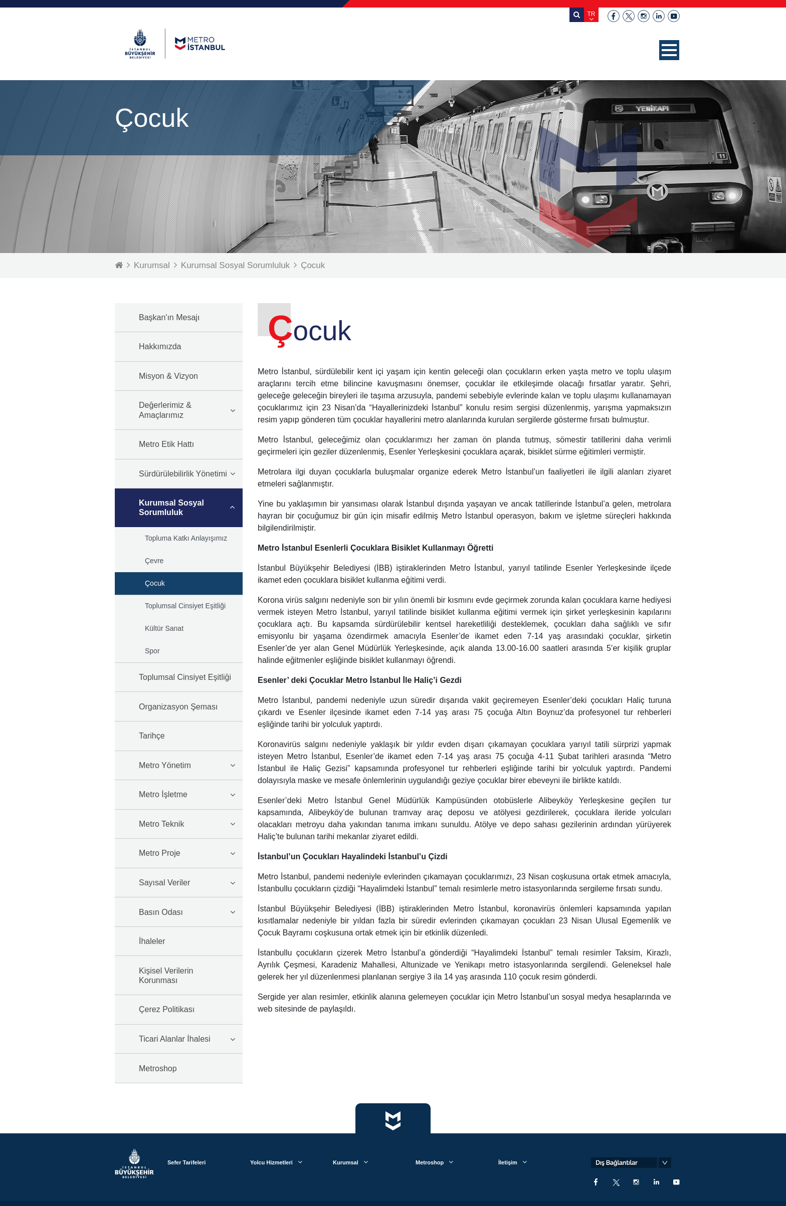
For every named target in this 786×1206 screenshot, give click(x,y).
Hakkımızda (160, 346)
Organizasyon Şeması (178, 706)
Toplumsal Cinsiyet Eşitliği (185, 606)
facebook (614, 16)
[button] (669, 50)
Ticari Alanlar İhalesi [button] (175, 1039)
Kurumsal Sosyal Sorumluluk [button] (171, 508)
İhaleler (152, 941)
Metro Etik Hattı (166, 444)
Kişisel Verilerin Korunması (166, 976)
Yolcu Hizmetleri (271, 1162)
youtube (674, 16)
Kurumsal (152, 265)
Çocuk (313, 265)
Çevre (154, 561)
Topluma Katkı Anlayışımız (186, 538)
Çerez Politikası (166, 1009)
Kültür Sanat (164, 628)
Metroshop (158, 1068)
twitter (629, 16)
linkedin (659, 16)
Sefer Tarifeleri (186, 1162)
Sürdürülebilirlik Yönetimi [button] (183, 473)
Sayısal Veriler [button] (164, 882)
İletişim (507, 1162)
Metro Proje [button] (159, 853)
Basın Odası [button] (161, 912)
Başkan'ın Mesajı (169, 317)
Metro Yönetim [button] (165, 765)
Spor (152, 651)
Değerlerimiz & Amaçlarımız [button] (165, 410)
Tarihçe (152, 736)
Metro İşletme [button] (163, 794)
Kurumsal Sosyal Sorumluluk (235, 265)
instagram (644, 16)
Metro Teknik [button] (161, 824)
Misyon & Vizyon (168, 376)
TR (591, 14)
